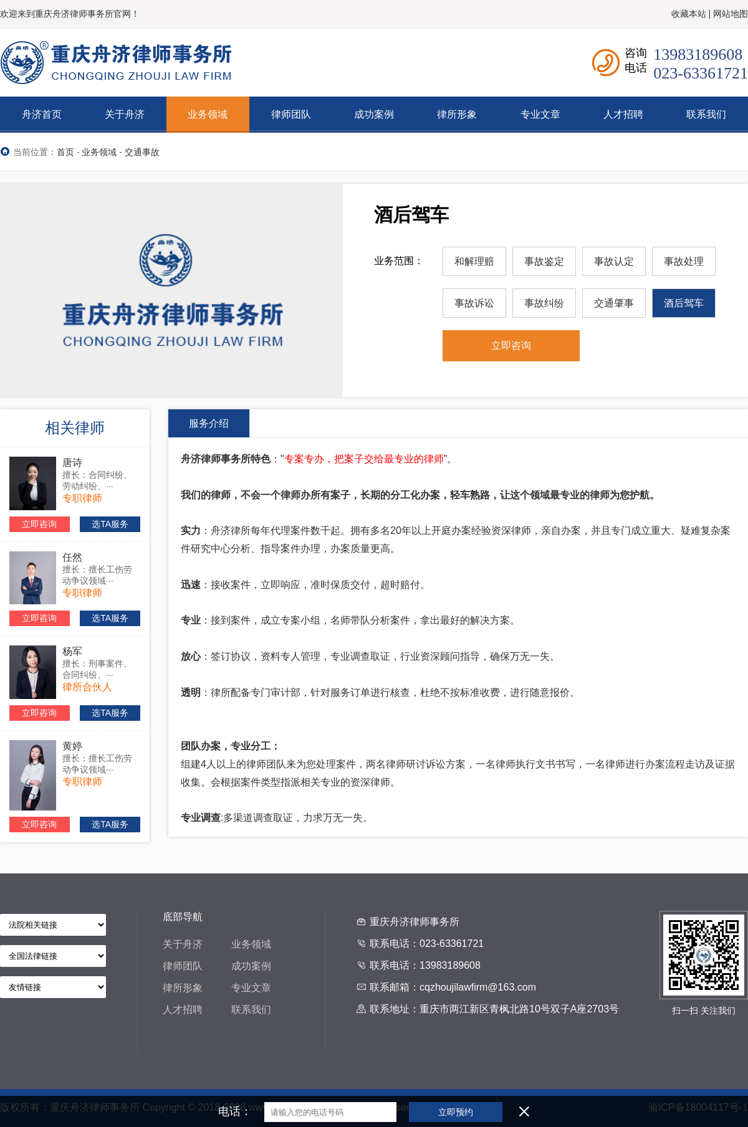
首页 (65, 152)
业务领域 (99, 152)
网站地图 (730, 14)
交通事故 (142, 152)
